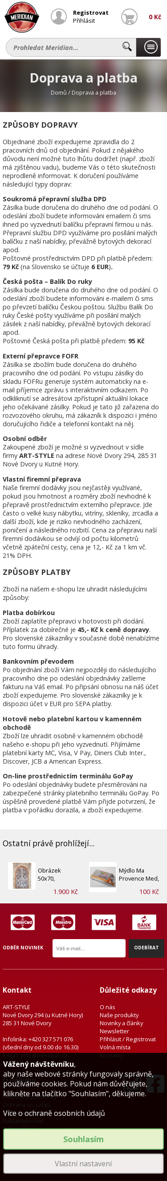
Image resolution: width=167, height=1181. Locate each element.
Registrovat (91, 12)
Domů (59, 92)
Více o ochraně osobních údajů (54, 1113)
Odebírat (146, 947)
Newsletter (114, 1031)
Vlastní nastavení (83, 1164)
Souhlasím (83, 1139)
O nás (107, 1007)
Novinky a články (121, 1023)
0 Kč (155, 16)
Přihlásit (83, 21)
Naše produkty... (148, 47)
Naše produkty (119, 1015)
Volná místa (115, 1047)
